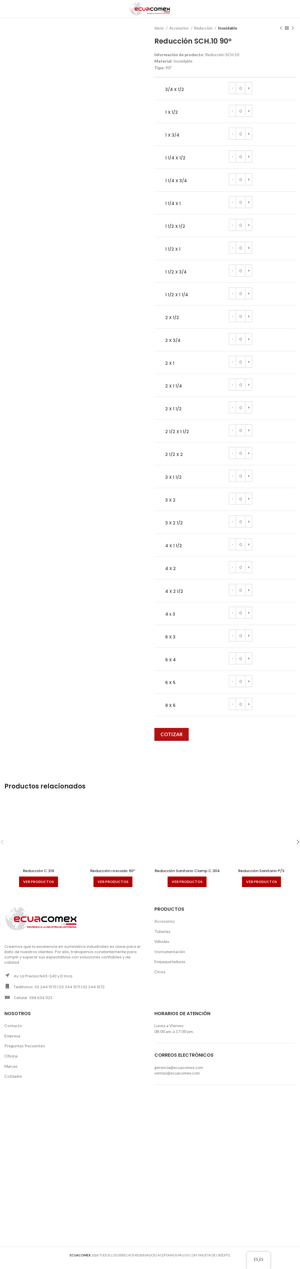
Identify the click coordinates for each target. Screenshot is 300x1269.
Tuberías (162, 936)
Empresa (12, 1041)
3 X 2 (170, 500)
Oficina (11, 1061)
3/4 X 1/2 (174, 89)
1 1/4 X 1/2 (175, 158)
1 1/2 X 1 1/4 (176, 295)
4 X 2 (170, 568)
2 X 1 (169, 363)
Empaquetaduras (169, 967)
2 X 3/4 (172, 340)
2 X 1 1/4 (173, 386)
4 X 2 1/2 (174, 591)
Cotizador (13, 1081)
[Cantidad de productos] (240, 88)
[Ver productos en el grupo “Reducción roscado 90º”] (112, 882)
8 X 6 (170, 705)
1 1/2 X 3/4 (176, 272)
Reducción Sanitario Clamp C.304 (187, 873)
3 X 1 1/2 (173, 477)
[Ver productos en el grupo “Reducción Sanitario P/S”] (261, 882)
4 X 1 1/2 (173, 546)
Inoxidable (227, 28)
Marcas (11, 1071)
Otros (160, 977)
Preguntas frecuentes (24, 1051)
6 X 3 (170, 637)
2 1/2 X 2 (174, 454)
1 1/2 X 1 (172, 249)
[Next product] (293, 28)
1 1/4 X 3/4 (176, 181)
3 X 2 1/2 (174, 523)
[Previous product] (281, 28)
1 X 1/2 (171, 112)
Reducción (203, 28)
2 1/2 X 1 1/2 (177, 432)
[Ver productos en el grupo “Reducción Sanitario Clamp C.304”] (187, 887)
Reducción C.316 (38, 871)
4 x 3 (170, 614)
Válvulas (161, 947)
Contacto (13, 1031)
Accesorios (179, 28)
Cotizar (172, 734)
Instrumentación (169, 957)
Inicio (159, 28)
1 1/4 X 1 (173, 203)
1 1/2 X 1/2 (175, 226)
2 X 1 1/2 (173, 409)
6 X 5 (170, 683)
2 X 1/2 (172, 318)
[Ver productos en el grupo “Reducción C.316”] (38, 882)
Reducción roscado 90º (113, 871)
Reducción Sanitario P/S (261, 871)
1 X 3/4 (172, 135)
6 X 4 (170, 660)
